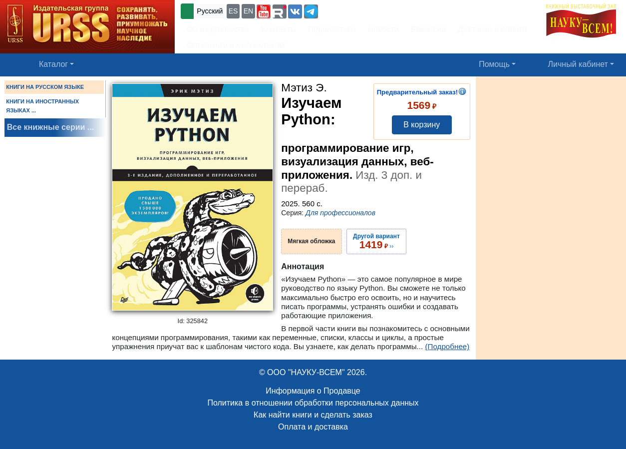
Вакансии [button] (428, 29)
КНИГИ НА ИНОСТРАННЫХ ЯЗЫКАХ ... (42, 105)
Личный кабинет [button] (578, 64)
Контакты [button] (279, 29)
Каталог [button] (53, 64)
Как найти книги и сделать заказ (313, 415)
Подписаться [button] (332, 29)
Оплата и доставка (313, 427)
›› (376, 241)
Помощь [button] (494, 64)
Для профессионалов (340, 213)
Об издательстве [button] (218, 29)
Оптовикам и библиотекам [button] (236, 45)
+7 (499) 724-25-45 (356, 10)
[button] (264, 11)
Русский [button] (210, 11)
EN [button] (248, 11)
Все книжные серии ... (50, 127)
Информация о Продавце (313, 391)
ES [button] (233, 11)
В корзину (421, 124)
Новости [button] (383, 29)
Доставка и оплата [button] (492, 29)
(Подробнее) (447, 346)
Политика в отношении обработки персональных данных (312, 403)
